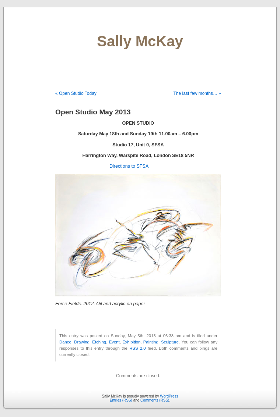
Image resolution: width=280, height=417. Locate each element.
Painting (150, 342)
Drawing (82, 342)
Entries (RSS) (121, 400)
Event (114, 342)
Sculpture (170, 342)
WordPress (169, 396)
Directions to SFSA (128, 166)
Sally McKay (140, 41)
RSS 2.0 (137, 348)
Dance (65, 342)
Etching (99, 342)
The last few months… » (197, 93)
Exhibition (131, 342)
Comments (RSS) (154, 400)
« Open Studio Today (76, 93)
